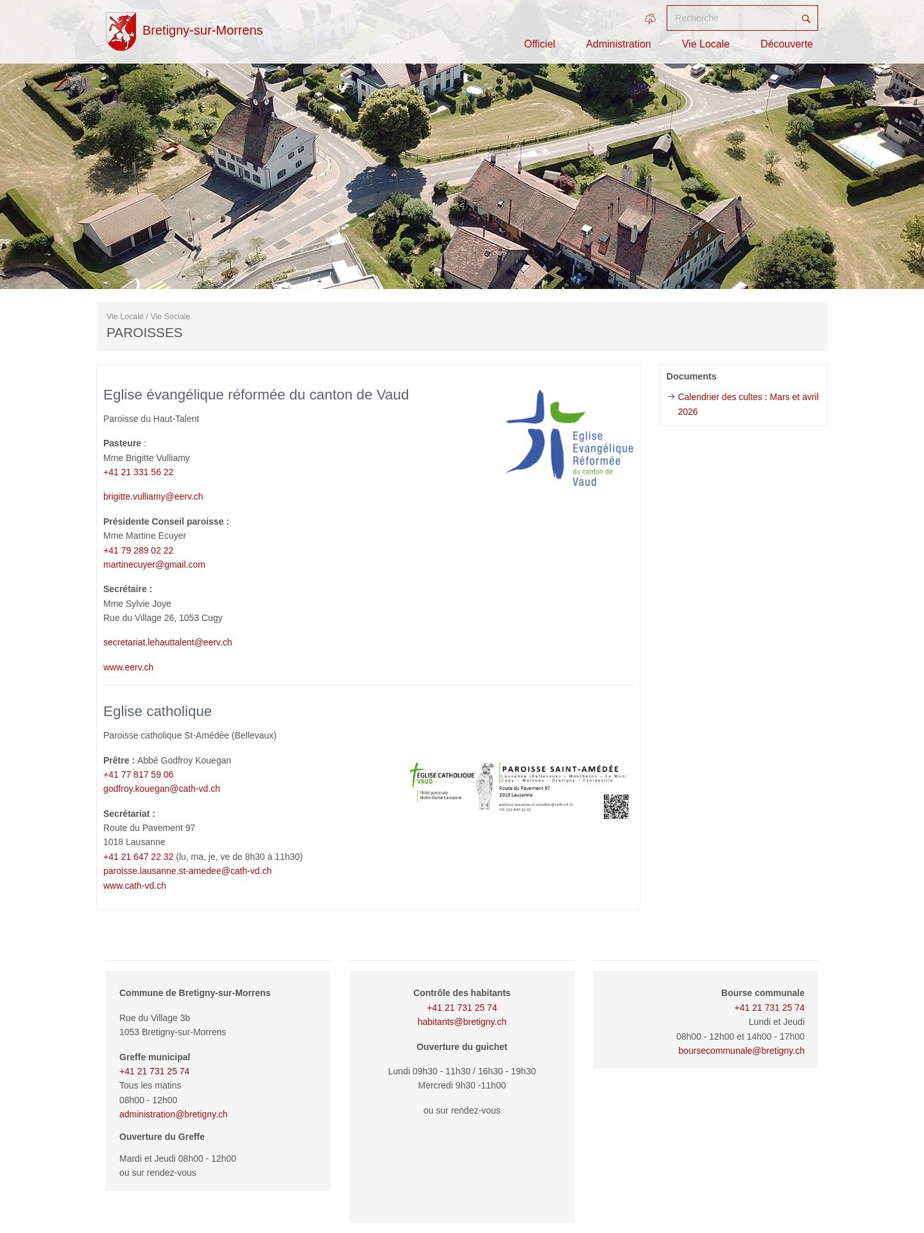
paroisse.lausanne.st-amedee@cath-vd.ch (187, 871)
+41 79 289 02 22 (138, 550)
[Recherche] (731, 18)
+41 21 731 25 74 (154, 1071)
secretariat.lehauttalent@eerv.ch (167, 642)
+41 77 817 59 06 (138, 774)
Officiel (540, 44)
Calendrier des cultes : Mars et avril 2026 (748, 404)
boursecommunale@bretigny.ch (741, 1050)
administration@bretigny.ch (173, 1114)
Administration (618, 44)
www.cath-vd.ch (134, 885)
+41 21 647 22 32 (138, 857)
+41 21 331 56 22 (138, 472)
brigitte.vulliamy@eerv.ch (153, 496)
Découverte (786, 44)
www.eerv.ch (128, 667)
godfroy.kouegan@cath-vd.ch (161, 788)
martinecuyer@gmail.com (154, 564)
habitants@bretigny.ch (462, 1022)
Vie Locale (706, 44)
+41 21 (750, 1007)
